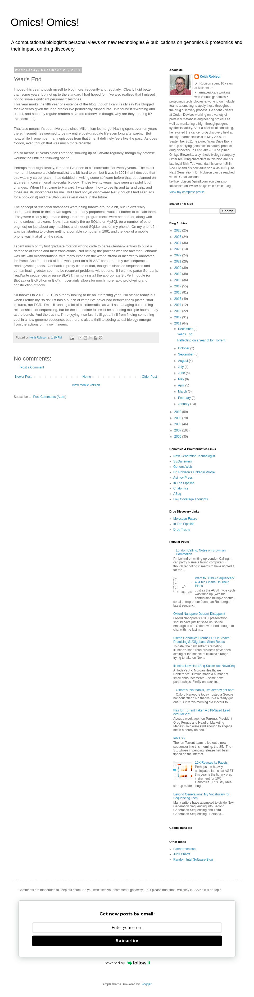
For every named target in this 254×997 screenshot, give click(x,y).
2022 (178, 255)
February (185, 398)
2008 (178, 424)
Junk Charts (181, 854)
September (186, 354)
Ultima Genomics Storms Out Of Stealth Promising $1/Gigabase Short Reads (201, 640)
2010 (178, 412)
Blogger (145, 984)
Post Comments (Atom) (49, 397)
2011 (178, 323)
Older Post (149, 377)
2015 (178, 299)
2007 (178, 430)
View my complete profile (187, 192)
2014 (178, 305)
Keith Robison (210, 76)
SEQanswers (182, 461)
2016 (178, 292)
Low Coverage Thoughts (190, 499)
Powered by (127, 963)
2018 (178, 280)
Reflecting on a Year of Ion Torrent (201, 340)
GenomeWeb (182, 467)
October (184, 348)
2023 (178, 249)
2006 (178, 436)
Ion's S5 (179, 738)
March (183, 391)
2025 (178, 237)
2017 (178, 286)
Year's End (184, 334)
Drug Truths (181, 529)
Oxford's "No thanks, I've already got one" (205, 690)
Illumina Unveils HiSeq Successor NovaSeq (204, 666)
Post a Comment (32, 367)
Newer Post (23, 377)
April (181, 385)
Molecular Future (185, 518)
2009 (178, 418)
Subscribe (127, 940)
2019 (178, 274)
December (186, 329)
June (182, 373)
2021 (178, 261)
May (181, 379)
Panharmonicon (184, 849)
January (184, 404)
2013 (178, 311)
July (181, 367)
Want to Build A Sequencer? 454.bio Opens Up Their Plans (214, 582)
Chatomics (180, 488)
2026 (178, 230)
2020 (178, 268)
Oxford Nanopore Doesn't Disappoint (199, 614)
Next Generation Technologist (194, 456)
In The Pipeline (183, 483)
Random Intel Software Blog (193, 859)
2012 (178, 317)
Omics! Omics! (45, 22)
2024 (178, 243)
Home (87, 377)
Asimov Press (183, 477)
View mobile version (86, 385)
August (183, 361)
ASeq (177, 494)
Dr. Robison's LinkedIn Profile (194, 472)
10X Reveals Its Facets (211, 762)
